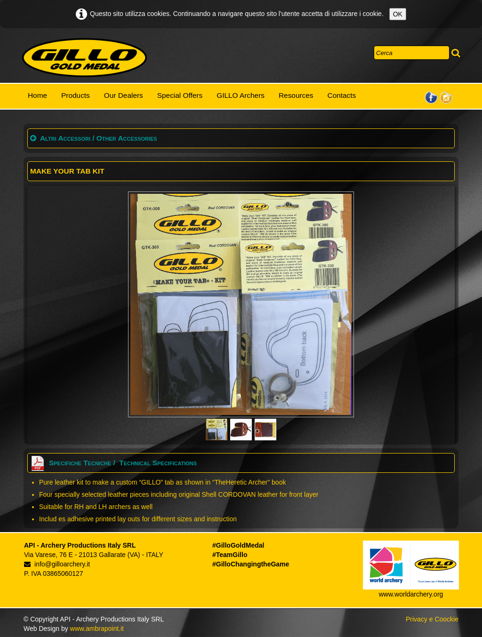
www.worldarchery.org (411, 594)
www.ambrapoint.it (97, 628)
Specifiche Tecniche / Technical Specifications (113, 463)
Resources (296, 95)
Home (37, 95)
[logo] (84, 58)
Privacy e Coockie (432, 619)
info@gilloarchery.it (57, 564)
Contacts (342, 95)
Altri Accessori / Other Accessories (93, 138)
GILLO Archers (241, 95)
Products (75, 95)
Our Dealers (123, 95)
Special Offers (179, 95)
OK (397, 14)
